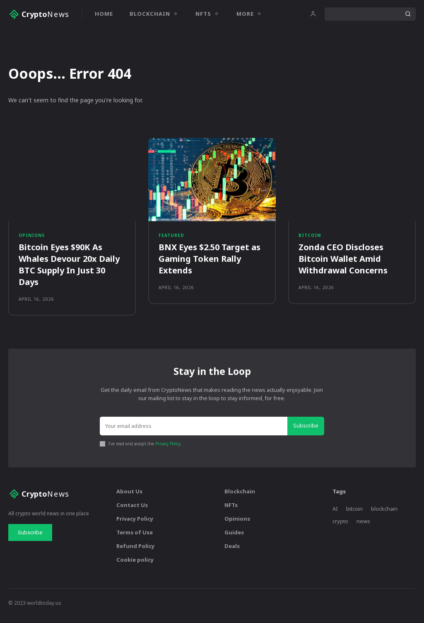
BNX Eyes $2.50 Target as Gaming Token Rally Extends (209, 263)
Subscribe (307, 432)
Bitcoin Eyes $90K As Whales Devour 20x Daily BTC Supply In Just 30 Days (69, 269)
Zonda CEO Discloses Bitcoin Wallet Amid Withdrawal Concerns (343, 263)
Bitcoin (310, 239)
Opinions (32, 239)
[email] (194, 433)
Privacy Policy (168, 450)
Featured (171, 239)
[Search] (408, 14)
